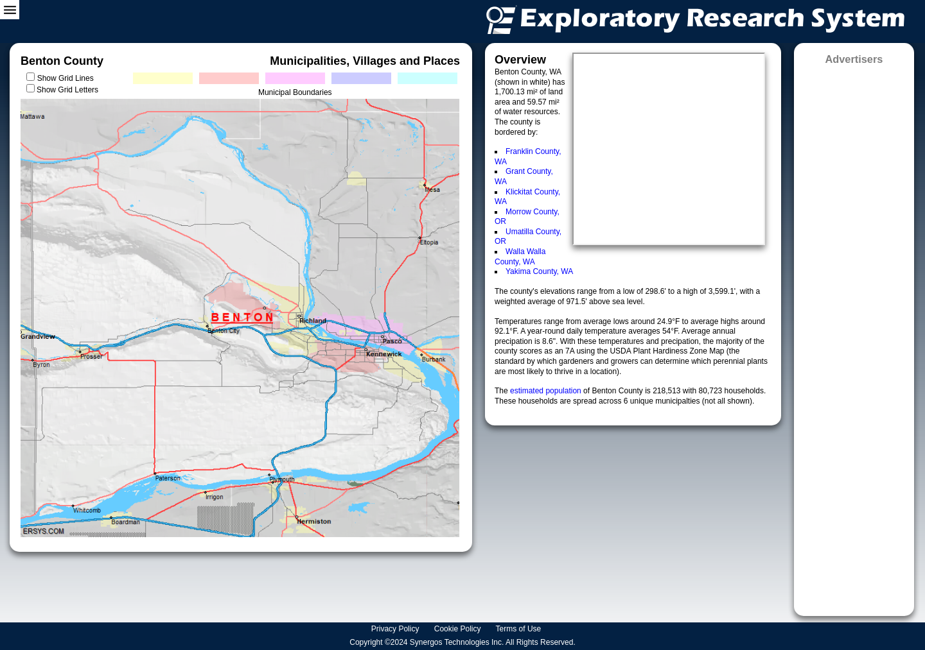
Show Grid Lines (67, 78)
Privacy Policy (396, 628)
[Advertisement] (854, 336)
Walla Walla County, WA (520, 256)
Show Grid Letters (67, 89)
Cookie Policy (458, 628)
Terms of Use (519, 628)
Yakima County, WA (539, 271)
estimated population (546, 390)
